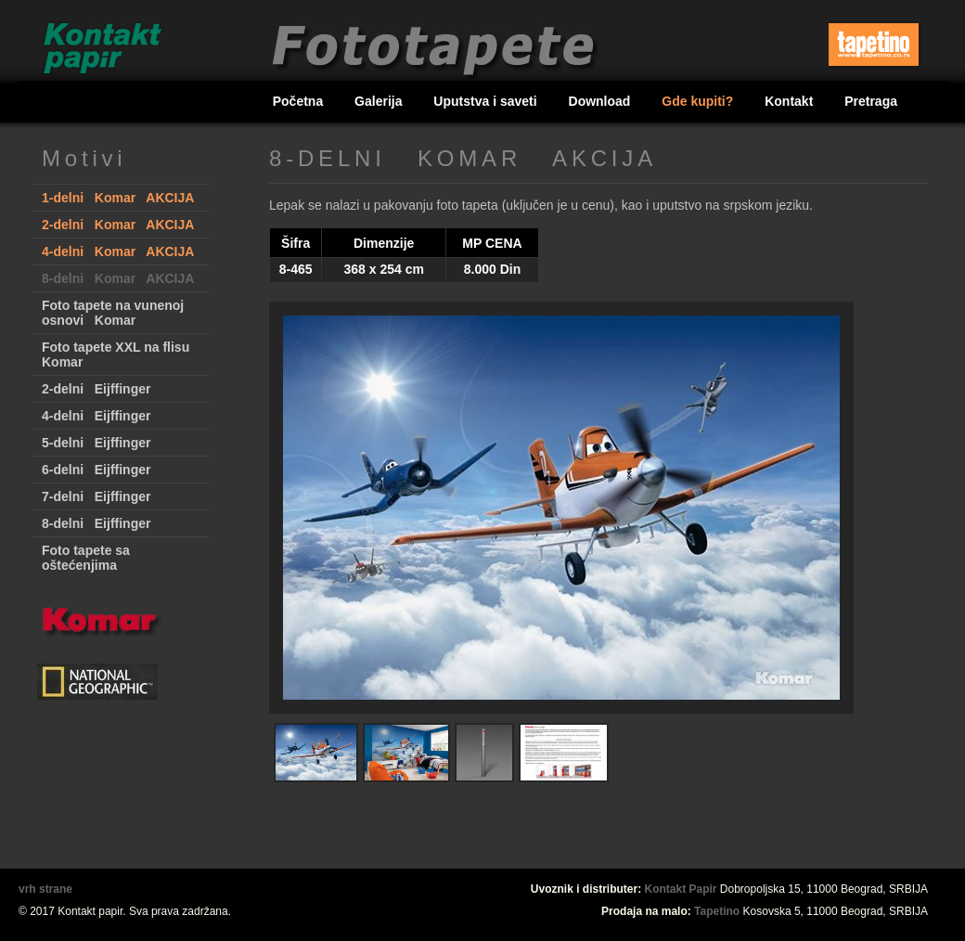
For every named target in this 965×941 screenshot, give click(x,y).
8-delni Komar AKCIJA (118, 278)
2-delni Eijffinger (96, 388)
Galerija (379, 101)
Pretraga (870, 101)
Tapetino (717, 911)
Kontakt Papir (681, 889)
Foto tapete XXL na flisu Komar (115, 354)
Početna (300, 101)
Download (602, 101)
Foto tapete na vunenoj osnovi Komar (113, 313)
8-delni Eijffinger (96, 523)
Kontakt (791, 101)
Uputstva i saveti (486, 101)
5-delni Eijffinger (96, 442)
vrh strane (45, 889)
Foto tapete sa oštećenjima (86, 558)
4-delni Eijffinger (96, 415)
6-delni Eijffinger (96, 469)
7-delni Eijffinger (96, 496)
